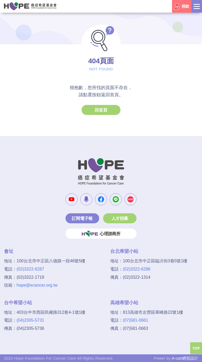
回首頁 (101, 110)
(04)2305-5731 (30, 320)
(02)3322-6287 (30, 269)
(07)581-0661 (135, 320)
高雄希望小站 (124, 302)
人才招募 (120, 218)
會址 (8, 251)
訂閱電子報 (82, 218)
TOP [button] (196, 348)
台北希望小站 (124, 251)
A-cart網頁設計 (185, 358)
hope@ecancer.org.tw (37, 285)
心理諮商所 (101, 233)
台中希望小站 (18, 302)
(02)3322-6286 (136, 269)
